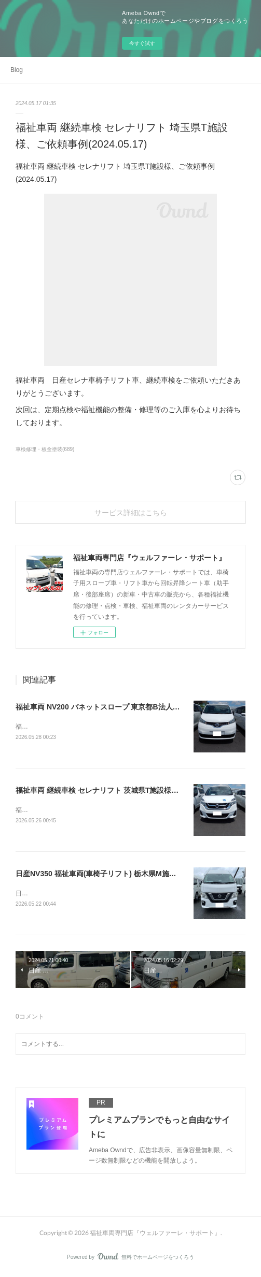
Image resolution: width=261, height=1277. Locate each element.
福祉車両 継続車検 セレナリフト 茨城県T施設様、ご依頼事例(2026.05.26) (136, 791)
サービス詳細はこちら (130, 512)
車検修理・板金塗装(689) (45, 449)
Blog (16, 70)
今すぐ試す (142, 43)
